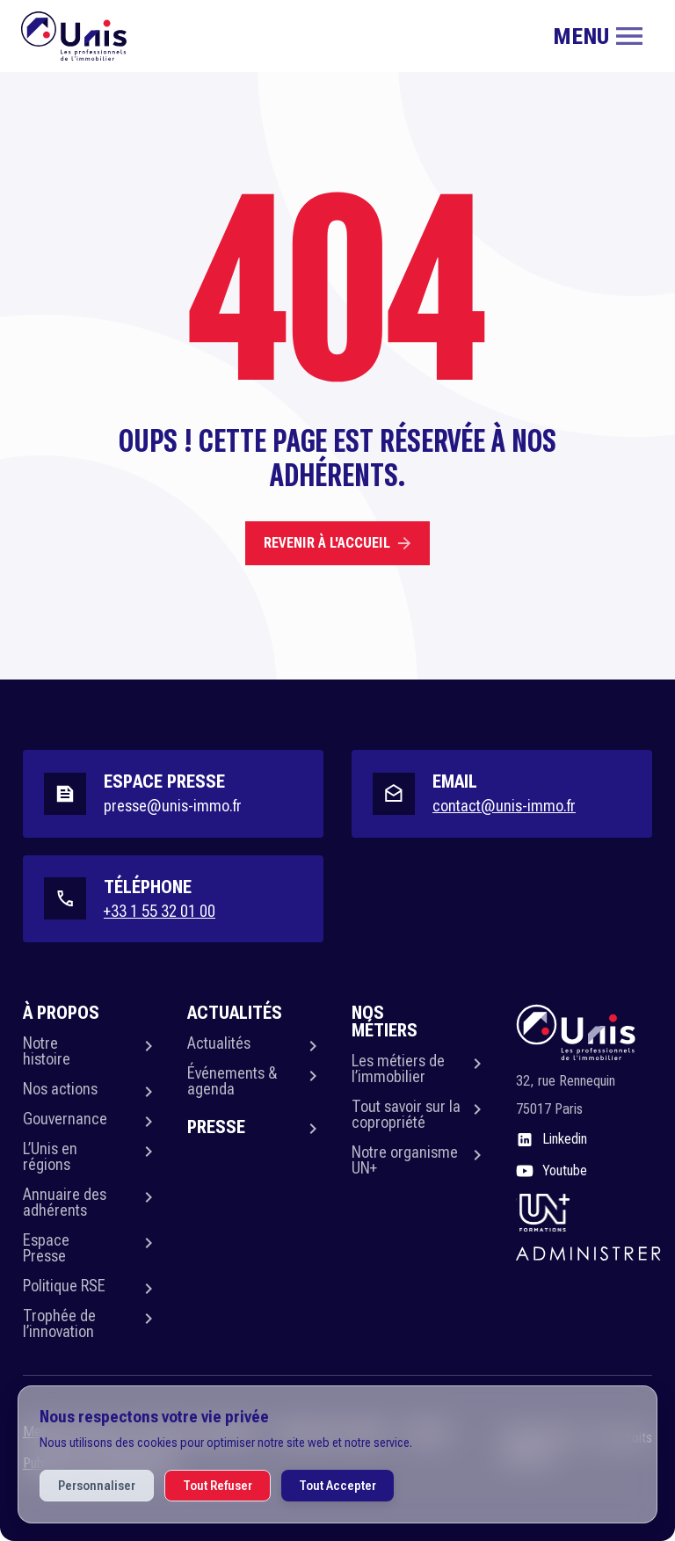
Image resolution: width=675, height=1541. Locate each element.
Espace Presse (46, 1248)
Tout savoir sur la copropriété (406, 1114)
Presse (216, 1127)
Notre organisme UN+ (405, 1160)
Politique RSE (64, 1285)
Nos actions (60, 1088)
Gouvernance (65, 1118)
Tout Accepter (337, 1486)
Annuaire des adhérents (64, 1202)
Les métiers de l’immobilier (398, 1068)
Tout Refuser (217, 1486)
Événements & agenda (232, 1081)
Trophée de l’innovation (59, 1323)
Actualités (218, 1043)
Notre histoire (46, 1051)
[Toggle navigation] (597, 36)
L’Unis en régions (50, 1156)
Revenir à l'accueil (337, 542)
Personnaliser (96, 1486)
